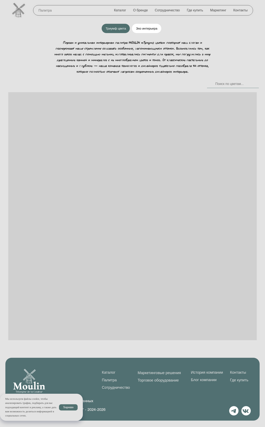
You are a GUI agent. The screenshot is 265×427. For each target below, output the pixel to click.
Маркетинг (218, 10)
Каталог (120, 10)
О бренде (140, 10)
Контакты (240, 10)
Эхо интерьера (146, 28)
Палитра (45, 10)
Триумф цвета (116, 28)
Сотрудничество (167, 10)
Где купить (195, 10)
